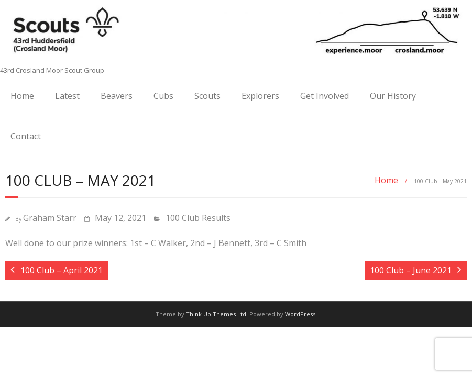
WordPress (300, 314)
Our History (393, 96)
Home (22, 96)
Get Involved (324, 96)
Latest (67, 96)
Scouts (207, 96)
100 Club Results (198, 218)
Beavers (117, 96)
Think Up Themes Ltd (216, 314)
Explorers (260, 96)
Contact (25, 136)
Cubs (163, 96)
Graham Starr (49, 218)
